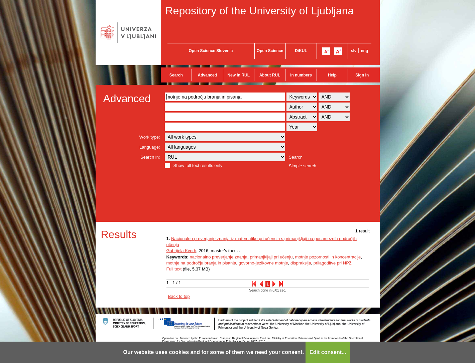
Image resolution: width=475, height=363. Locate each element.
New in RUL (238, 75)
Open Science (270, 50)
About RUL (269, 75)
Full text (174, 268)
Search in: (150, 157)
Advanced (207, 75)
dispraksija (300, 262)
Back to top (179, 296)
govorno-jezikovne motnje (263, 262)
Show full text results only (198, 165)
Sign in (362, 75)
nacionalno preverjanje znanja (219, 256)
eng (364, 50)
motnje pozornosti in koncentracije (328, 256)
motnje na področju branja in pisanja (201, 262)
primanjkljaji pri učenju (271, 256)
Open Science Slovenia (211, 50)
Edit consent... (328, 352)
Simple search (302, 165)
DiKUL (301, 50)
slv (354, 50)
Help (332, 75)
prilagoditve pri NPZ (333, 262)
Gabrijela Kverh (181, 250)
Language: (149, 147)
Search (176, 75)
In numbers (301, 75)
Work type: (149, 137)
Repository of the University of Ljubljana (259, 11)
